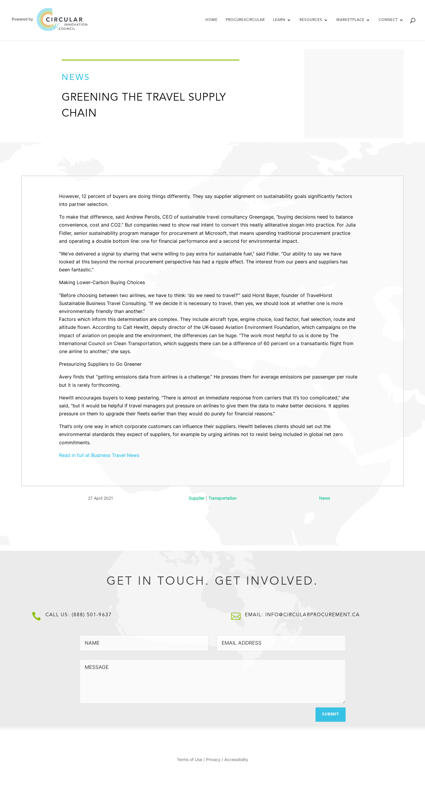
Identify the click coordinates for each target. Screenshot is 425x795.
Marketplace (350, 20)
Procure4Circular (245, 20)
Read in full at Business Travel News (99, 455)
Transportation (222, 498)
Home (211, 20)
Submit (330, 711)
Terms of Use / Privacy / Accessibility (212, 760)
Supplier (197, 498)
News (324, 498)
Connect (388, 20)
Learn (279, 20)
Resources (311, 20)
